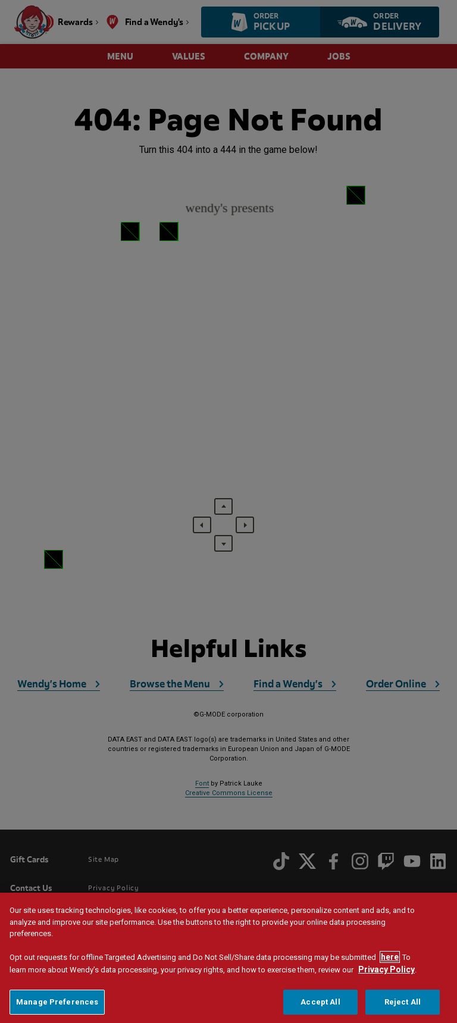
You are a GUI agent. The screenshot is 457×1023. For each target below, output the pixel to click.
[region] (228, 958)
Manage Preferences (57, 1001)
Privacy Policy (386, 969)
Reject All (402, 1001)
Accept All (320, 1001)
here (390, 957)
